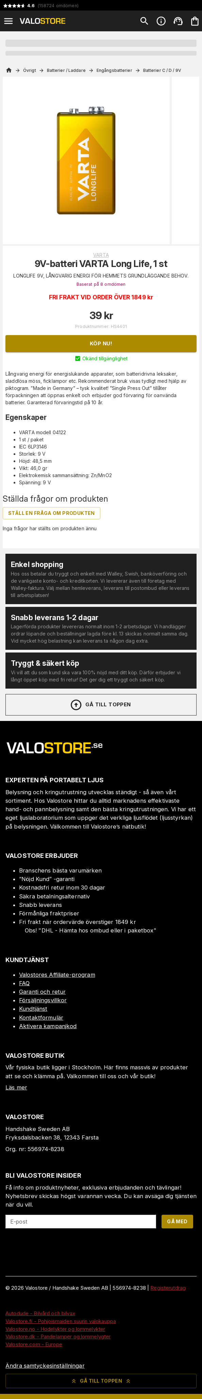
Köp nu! (101, 343)
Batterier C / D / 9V (162, 70)
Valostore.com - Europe (33, 1344)
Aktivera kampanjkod (48, 1026)
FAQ (24, 983)
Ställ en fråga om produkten (51, 513)
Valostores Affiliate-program (57, 974)
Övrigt (29, 70)
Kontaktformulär (41, 1017)
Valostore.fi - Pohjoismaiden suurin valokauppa (60, 1321)
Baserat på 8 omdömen (101, 284)
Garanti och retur (42, 991)
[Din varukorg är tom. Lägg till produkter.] (195, 21)
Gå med (177, 1221)
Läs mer (16, 1087)
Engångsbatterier (114, 70)
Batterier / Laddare (66, 70)
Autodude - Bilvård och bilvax (40, 1313)
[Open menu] (8, 21)
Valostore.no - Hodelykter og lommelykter (55, 1329)
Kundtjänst (33, 1008)
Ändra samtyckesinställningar (45, 1365)
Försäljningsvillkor (43, 1000)
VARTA (101, 255)
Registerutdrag (168, 1288)
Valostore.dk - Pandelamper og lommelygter (58, 1336)
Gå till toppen (100, 704)
